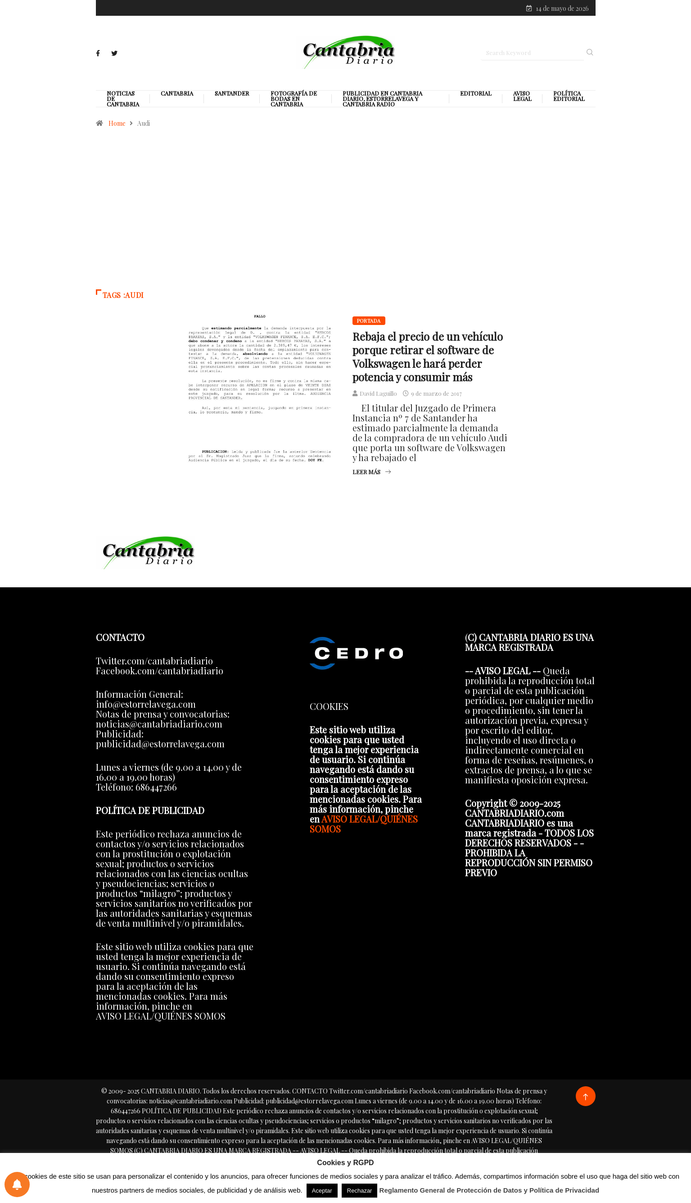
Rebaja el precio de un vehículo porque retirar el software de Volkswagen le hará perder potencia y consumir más (427, 357)
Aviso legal (522, 96)
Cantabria (177, 94)
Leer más (371, 472)
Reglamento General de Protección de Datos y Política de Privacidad (489, 1190)
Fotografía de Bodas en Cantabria (294, 99)
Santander (232, 94)
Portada (369, 321)
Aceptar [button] (322, 1190)
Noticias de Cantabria (123, 99)
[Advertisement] (346, 214)
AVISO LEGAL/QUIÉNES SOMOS (364, 825)
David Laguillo (378, 394)
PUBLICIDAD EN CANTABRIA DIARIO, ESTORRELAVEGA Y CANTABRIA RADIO (382, 99)
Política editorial (569, 96)
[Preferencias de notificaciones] (17, 1184)
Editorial (476, 94)
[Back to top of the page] (585, 1098)
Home (117, 124)
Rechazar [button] (359, 1190)
